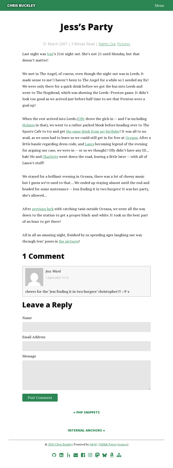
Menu (159, 5)
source (122, 444)
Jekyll (93, 444)
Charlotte (50, 156)
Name (27, 317)
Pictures (123, 43)
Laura (89, 143)
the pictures (69, 241)
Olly (81, 118)
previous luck (43, 208)
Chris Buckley (21, 5)
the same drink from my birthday (93, 131)
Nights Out (107, 43)
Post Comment (40, 397)
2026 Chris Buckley (60, 444)
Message (29, 356)
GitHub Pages (108, 444)
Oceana (131, 137)
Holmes (28, 125)
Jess (50, 53)
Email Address (33, 336)
